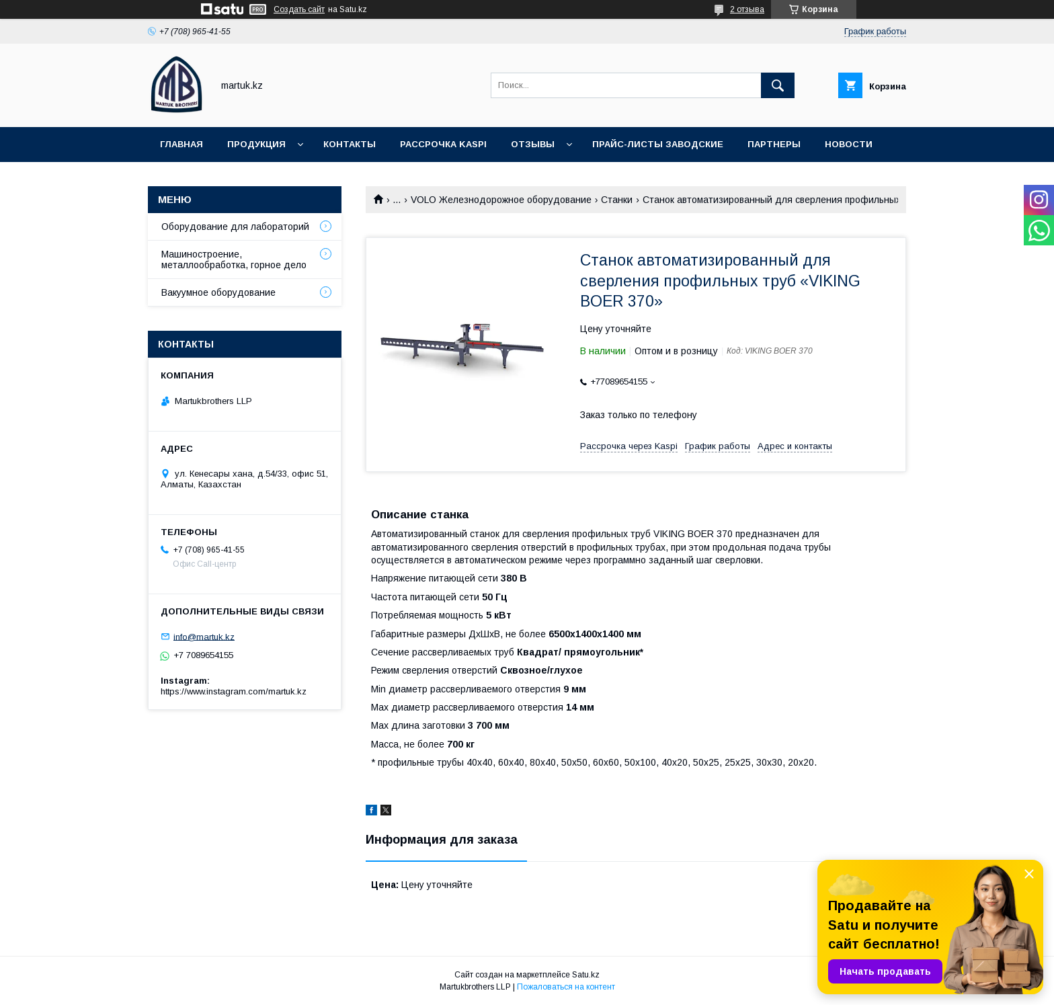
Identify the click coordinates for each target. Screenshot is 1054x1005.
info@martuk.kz (204, 636)
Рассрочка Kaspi (443, 144)
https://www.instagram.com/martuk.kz (234, 691)
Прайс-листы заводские (657, 144)
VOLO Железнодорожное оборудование (501, 199)
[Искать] (778, 85)
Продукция (256, 144)
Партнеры (774, 144)
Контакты (349, 144)
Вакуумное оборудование (218, 292)
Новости (849, 144)
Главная (181, 144)
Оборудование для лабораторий (235, 226)
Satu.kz (586, 974)
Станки (617, 199)
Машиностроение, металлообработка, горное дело (234, 259)
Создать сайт (299, 9)
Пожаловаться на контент (566, 987)
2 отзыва (747, 9)
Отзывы (533, 144)
